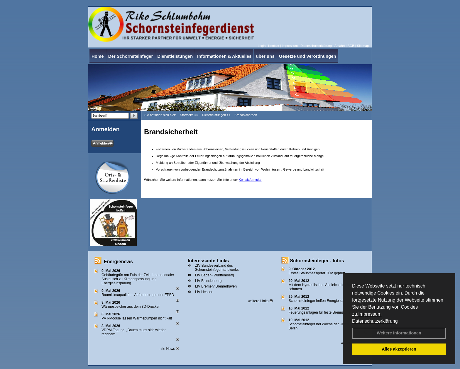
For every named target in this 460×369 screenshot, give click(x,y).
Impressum (369, 314)
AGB (350, 45)
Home (98, 56)
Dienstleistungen (175, 56)
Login (261, 45)
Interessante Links (208, 260)
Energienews (118, 261)
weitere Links (260, 301)
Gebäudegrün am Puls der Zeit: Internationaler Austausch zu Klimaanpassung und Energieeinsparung (138, 279)
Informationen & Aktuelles (224, 56)
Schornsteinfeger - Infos (317, 260)
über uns (265, 56)
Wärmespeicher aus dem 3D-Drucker (131, 307)
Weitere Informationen (399, 333)
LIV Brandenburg (208, 281)
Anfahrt (339, 45)
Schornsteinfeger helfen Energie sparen (320, 301)
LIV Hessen (204, 292)
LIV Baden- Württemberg (214, 275)
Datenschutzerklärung (375, 321)
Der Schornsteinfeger (130, 56)
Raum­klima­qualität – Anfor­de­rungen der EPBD (138, 295)
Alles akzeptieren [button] (399, 349)
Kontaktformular (250, 179)
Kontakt (273, 45)
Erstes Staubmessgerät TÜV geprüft (317, 273)
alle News (169, 349)
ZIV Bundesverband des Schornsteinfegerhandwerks (217, 267)
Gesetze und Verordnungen (307, 56)
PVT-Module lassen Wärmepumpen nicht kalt (137, 318)
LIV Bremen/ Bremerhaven (216, 286)
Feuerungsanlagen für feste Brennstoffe (320, 312)
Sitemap (363, 45)
